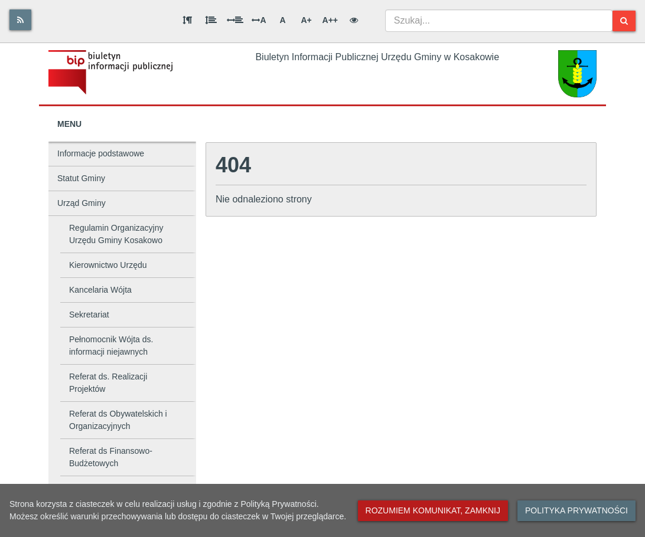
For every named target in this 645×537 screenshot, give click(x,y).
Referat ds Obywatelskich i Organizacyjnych (118, 420)
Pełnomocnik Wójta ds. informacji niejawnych (111, 345)
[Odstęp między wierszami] (211, 20)
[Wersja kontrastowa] (354, 20)
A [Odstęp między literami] (259, 20)
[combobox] (499, 20)
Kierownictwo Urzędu (108, 265)
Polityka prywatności (576, 510)
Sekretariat (89, 314)
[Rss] (20, 19)
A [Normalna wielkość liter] (282, 20)
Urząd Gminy (81, 203)
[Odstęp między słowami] (235, 20)
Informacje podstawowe (100, 153)
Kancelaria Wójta (100, 289)
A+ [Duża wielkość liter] (306, 20)
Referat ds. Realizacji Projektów (108, 383)
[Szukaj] (624, 21)
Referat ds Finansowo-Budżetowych (110, 457)
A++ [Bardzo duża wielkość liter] (330, 20)
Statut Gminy (81, 178)
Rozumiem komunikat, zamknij (433, 510)
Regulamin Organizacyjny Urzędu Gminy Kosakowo (116, 234)
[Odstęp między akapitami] (187, 20)
